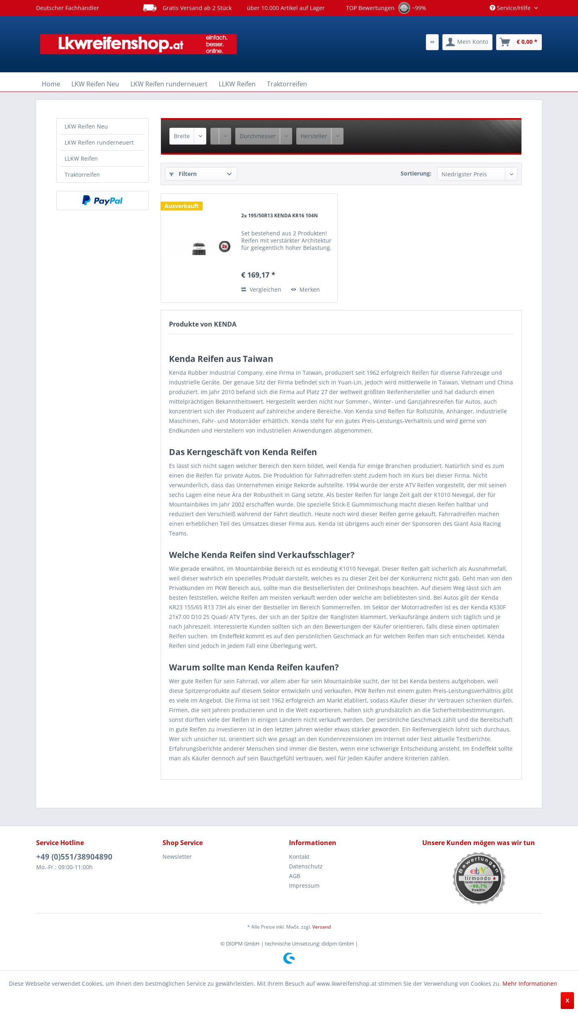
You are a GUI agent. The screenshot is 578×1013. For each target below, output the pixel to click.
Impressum (304, 885)
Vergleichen (261, 289)
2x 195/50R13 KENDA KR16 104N (279, 215)
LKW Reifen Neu (86, 126)
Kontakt (299, 856)
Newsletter (177, 856)
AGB (294, 876)
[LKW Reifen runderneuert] (169, 84)
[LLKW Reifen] (237, 84)
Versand (321, 926)
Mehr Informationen (530, 983)
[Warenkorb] (519, 42)
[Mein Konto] (467, 42)
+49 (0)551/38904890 (74, 857)
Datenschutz (306, 866)
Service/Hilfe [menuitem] (511, 8)
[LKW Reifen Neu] (95, 84)
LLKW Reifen (81, 158)
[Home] (51, 84)
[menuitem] (432, 42)
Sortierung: (416, 173)
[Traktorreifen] (287, 84)
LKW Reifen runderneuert (99, 142)
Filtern (183, 174)
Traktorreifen (82, 174)
